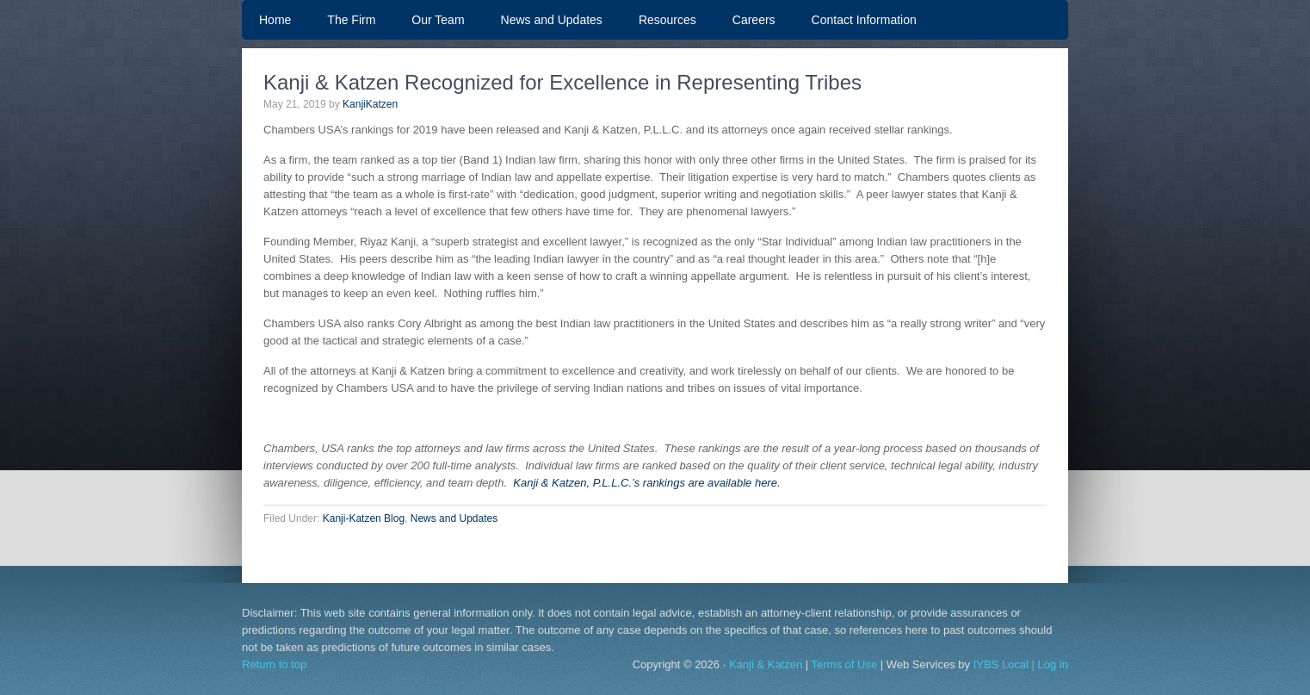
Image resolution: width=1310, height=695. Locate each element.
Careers (753, 20)
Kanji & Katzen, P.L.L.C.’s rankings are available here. (645, 482)
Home (275, 20)
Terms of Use (845, 664)
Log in (1053, 664)
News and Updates (551, 20)
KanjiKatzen (370, 104)
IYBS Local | (1005, 664)
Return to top (274, 664)
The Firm (351, 20)
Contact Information (864, 20)
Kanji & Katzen (765, 664)
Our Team (429, 20)
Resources (667, 20)
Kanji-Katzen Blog (364, 518)
